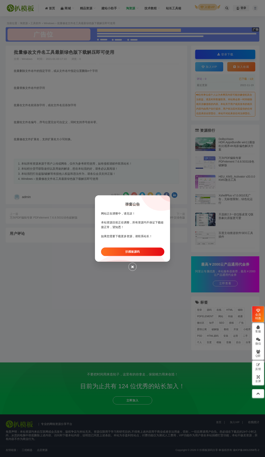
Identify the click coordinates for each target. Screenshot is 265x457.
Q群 (258, 353)
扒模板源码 (132, 251)
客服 (258, 329)
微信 (258, 341)
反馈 (258, 367)
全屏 (258, 379)
